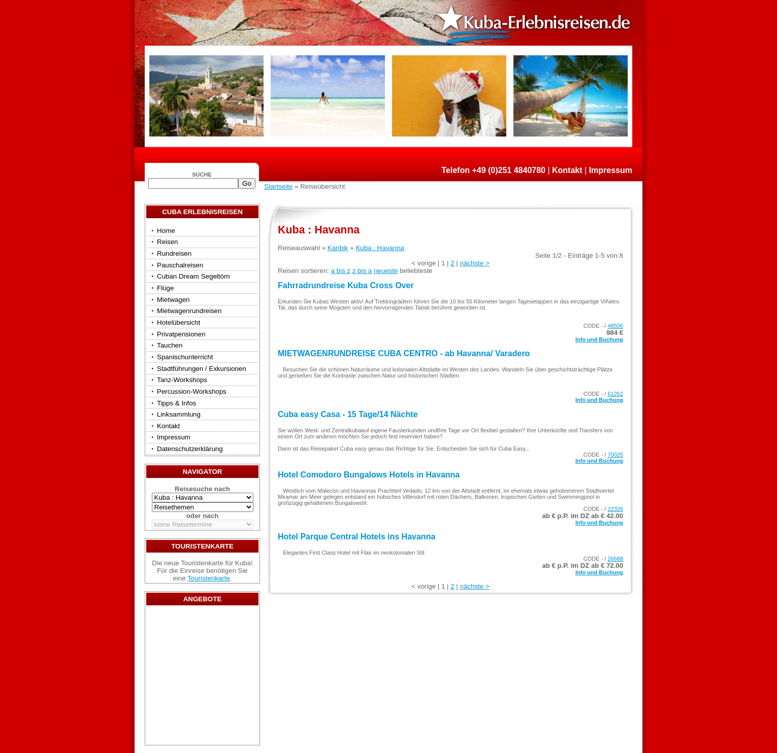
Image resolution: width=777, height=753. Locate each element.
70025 (615, 455)
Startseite (278, 186)
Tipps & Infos (176, 403)
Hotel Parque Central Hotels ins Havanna (356, 536)
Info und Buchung (599, 339)
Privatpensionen (181, 334)
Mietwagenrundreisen (189, 311)
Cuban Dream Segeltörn (193, 276)
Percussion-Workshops (191, 391)
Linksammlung (179, 414)
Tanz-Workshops (182, 380)
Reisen (167, 242)
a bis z (340, 271)
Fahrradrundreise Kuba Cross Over (346, 285)
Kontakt (567, 170)
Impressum (610, 170)
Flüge (165, 288)
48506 (615, 326)
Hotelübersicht (178, 322)
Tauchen (169, 345)
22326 (615, 509)
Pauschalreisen (180, 265)
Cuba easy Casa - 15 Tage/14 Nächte (347, 414)
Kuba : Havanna (379, 248)
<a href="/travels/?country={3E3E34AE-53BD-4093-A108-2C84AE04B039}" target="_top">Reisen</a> (202, 678)
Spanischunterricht (185, 357)
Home (166, 230)
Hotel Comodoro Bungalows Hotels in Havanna (369, 474)
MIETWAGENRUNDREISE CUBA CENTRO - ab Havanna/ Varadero (404, 353)
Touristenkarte (208, 578)
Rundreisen (174, 253)
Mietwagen (173, 299)
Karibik (338, 248)
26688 (615, 559)
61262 (615, 394)
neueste (386, 271)
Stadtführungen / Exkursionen (201, 368)
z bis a (362, 271)
